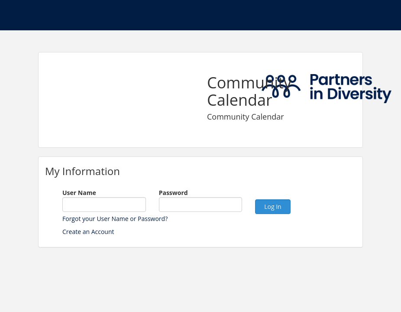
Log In (272, 206)
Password (173, 192)
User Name (79, 192)
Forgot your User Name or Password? (115, 218)
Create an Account (88, 232)
